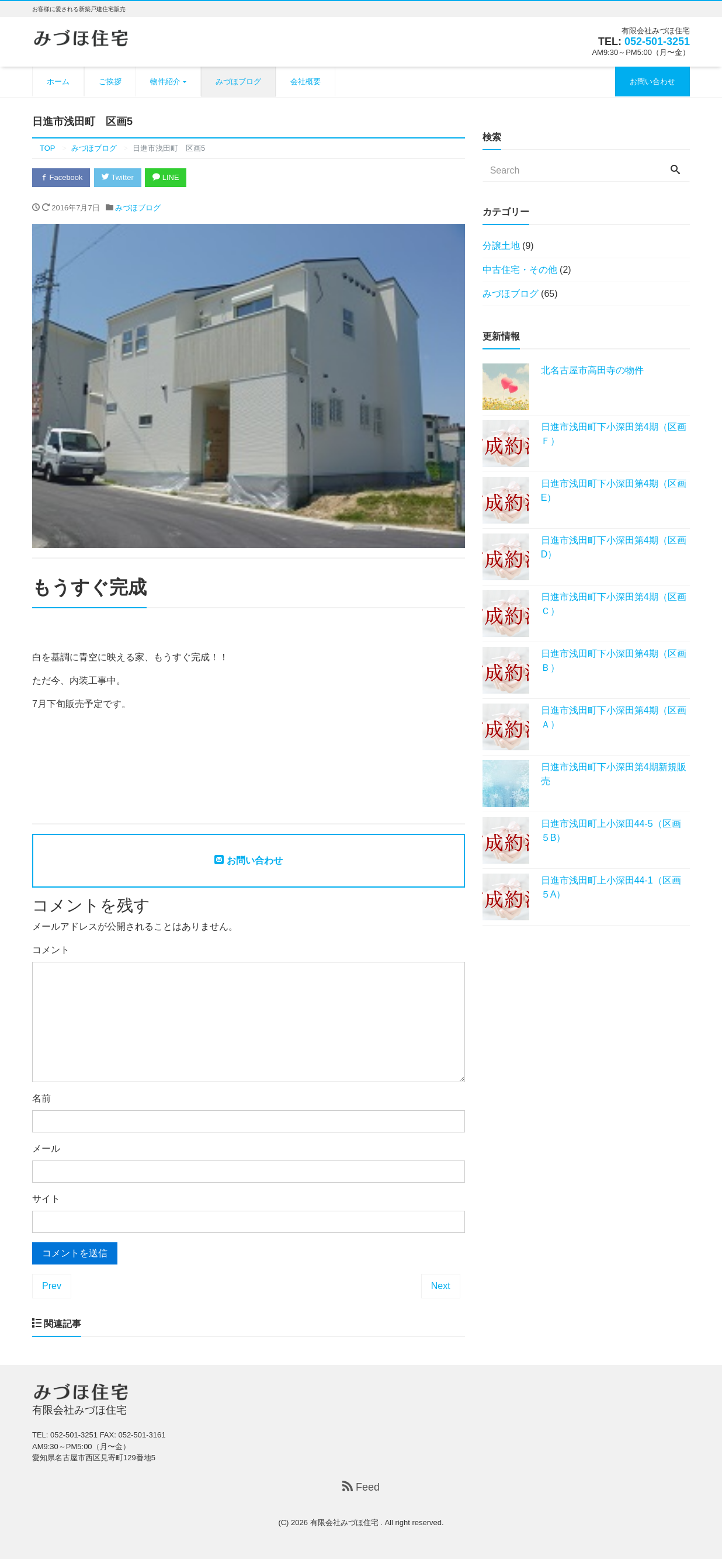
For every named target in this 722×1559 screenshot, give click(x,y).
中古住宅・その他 (520, 270)
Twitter (118, 177)
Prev (51, 1286)
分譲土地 (501, 246)
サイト (46, 1199)
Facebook (61, 177)
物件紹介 (165, 81)
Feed (361, 1487)
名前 (41, 1098)
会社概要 (305, 81)
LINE (166, 177)
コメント (51, 950)
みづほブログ (238, 81)
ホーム (58, 81)
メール (46, 1148)
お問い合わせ (652, 81)
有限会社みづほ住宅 (345, 1522)
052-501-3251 (657, 41)
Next (440, 1286)
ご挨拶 (110, 81)
